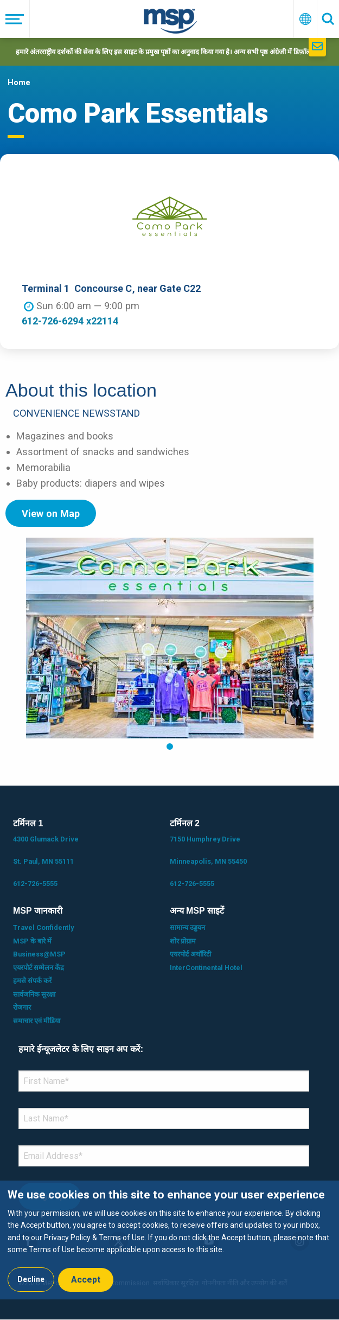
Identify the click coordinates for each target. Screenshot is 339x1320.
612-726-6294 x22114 (70, 321)
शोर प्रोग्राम (183, 941)
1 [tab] (170, 747)
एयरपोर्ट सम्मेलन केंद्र (38, 968)
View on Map (51, 513)
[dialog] (169, 1240)
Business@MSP (39, 954)
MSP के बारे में (32, 941)
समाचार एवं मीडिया (36, 1021)
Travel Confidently (43, 927)
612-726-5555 (35, 883)
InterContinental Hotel (206, 968)
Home (19, 82)
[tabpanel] (169, 638)
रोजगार (22, 1007)
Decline (30, 1279)
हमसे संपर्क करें (32, 981)
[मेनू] (15, 19)
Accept (85, 1279)
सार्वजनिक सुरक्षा (34, 994)
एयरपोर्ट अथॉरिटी (190, 954)
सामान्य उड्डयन (187, 927)
